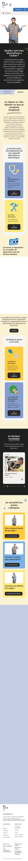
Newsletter (6, 835)
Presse (16, 832)
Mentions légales (7, 846)
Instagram (5, 830)
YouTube (5, 832)
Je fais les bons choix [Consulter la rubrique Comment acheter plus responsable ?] (12, 564)
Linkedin (5, 828)
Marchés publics (19, 834)
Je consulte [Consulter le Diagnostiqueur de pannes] (14, 193)
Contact (17, 830)
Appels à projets (19, 836)
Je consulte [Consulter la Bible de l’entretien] (14, 375)
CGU (4, 848)
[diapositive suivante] (24, 486)
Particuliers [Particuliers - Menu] (20, 10)
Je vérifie (14, 330)
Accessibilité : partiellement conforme (18, 852)
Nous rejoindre (6, 837)
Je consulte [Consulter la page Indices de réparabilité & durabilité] (14, 413)
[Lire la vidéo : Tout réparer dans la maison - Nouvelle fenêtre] (14, 467)
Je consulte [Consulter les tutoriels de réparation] (14, 227)
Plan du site (6, 844)
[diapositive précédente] (4, 486)
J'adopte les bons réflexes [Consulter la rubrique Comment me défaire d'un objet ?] (13, 593)
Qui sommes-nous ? (8, 814)
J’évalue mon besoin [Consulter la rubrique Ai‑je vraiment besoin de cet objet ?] (12, 536)
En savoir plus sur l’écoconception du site (14, 820)
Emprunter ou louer (7, 92)
